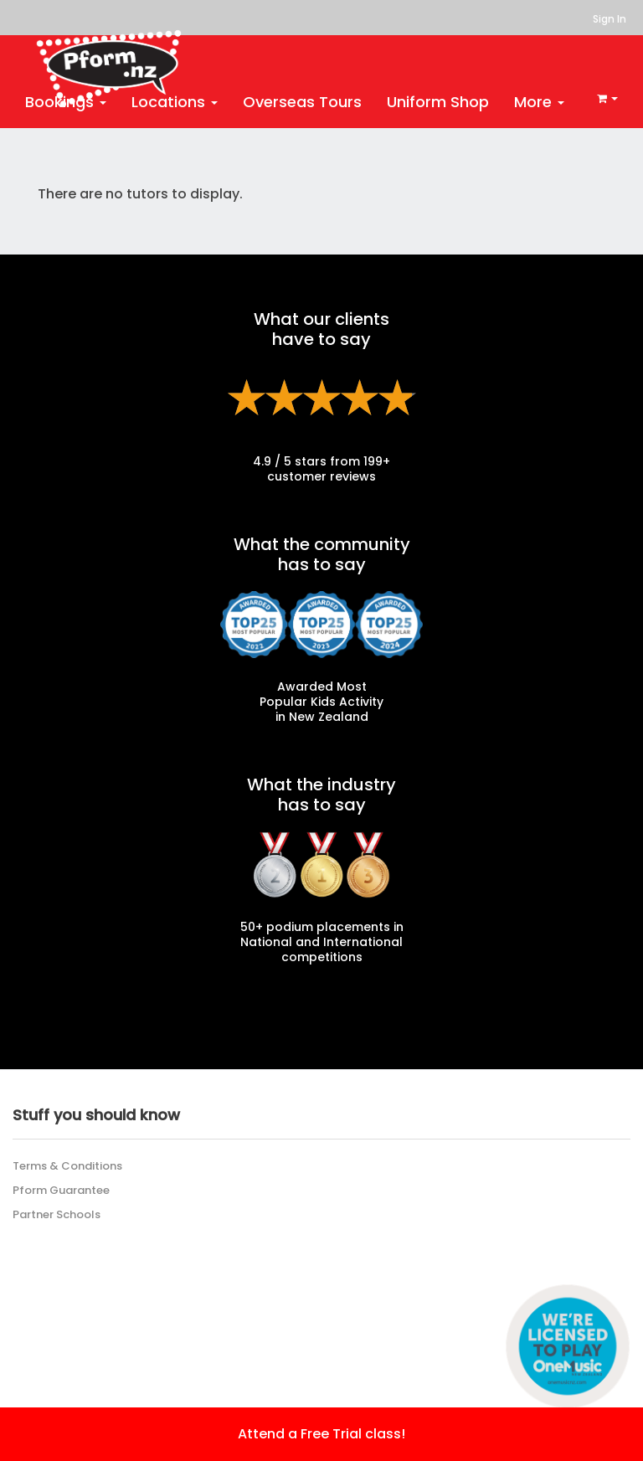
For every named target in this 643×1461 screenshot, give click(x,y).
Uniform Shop (438, 101)
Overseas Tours (302, 101)
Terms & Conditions (67, 1166)
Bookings (65, 101)
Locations (174, 101)
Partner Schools (56, 1214)
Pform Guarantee (61, 1190)
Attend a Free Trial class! (321, 1433)
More (539, 101)
